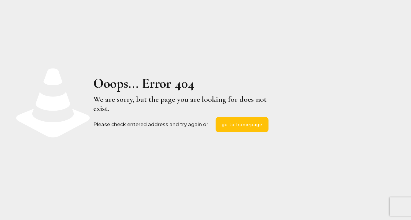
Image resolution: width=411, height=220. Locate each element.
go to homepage (242, 124)
